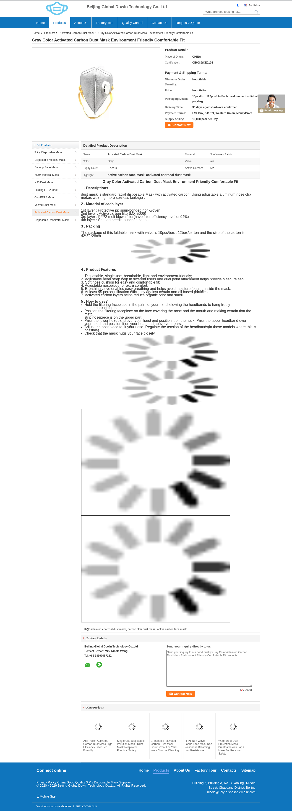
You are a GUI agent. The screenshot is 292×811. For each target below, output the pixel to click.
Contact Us (159, 23)
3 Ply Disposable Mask (48, 152)
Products (59, 23)
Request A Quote (188, 23)
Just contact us (86, 806)
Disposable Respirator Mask (51, 220)
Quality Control (132, 23)
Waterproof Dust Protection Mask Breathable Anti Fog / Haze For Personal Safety (231, 747)
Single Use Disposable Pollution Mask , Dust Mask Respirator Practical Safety (131, 745)
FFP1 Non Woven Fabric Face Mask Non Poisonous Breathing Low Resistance (198, 745)
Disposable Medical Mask (49, 159)
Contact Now (181, 125)
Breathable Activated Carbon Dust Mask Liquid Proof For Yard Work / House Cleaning (165, 745)
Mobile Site (45, 796)
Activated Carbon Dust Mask (77, 33)
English (253, 5)
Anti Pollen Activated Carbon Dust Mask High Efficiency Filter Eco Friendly (97, 745)
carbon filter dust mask (141, 629)
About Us (81, 23)
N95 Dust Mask (43, 182)
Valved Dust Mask (45, 205)
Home (40, 23)
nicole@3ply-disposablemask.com (231, 792)
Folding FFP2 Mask (46, 190)
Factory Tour (105, 23)
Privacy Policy (46, 782)
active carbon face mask (172, 629)
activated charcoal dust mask (108, 629)
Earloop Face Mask (46, 167)
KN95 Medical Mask (46, 175)
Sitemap (248, 770)
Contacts (229, 770)
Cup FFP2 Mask (44, 197)
